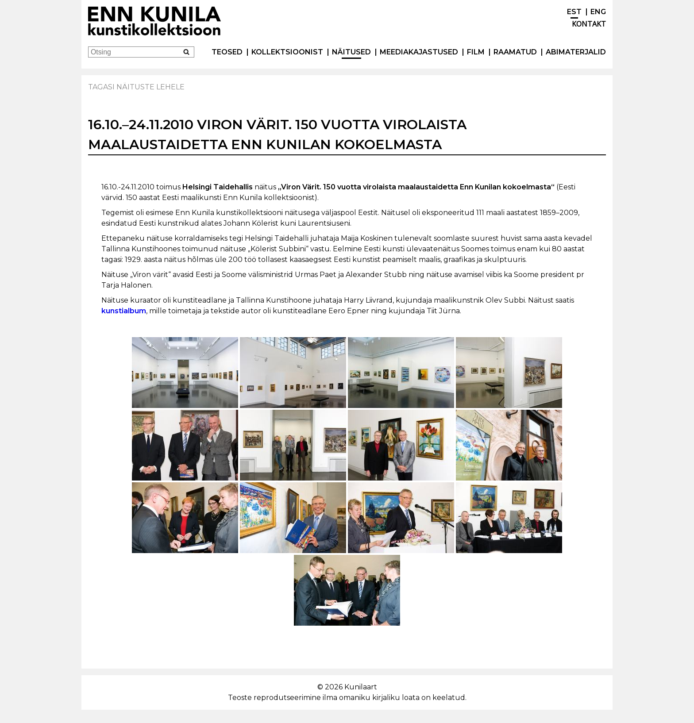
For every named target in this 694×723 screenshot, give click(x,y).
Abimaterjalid (576, 52)
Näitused (351, 52)
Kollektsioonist (287, 52)
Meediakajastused (419, 52)
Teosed (227, 52)
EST (574, 12)
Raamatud (515, 52)
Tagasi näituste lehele (136, 87)
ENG (598, 12)
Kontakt (589, 24)
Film (476, 52)
